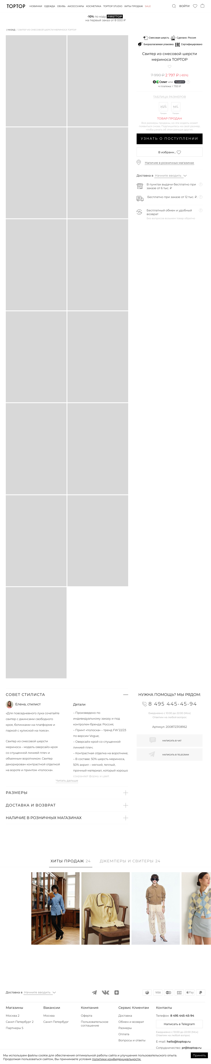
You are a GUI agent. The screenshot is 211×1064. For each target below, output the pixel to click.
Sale (148, 6)
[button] (67, 694)
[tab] (71, 863)
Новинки (35, 6)
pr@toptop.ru (192, 1048)
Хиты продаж (133, 6)
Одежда (49, 6)
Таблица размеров (169, 97)
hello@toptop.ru (179, 1041)
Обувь (61, 6)
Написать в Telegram (179, 1024)
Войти (184, 6)
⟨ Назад (10, 29)
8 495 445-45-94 (182, 1015)
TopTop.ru (16, 6)
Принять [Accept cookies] (199, 1055)
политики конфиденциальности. (116, 1059)
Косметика (93, 6)
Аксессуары (76, 6)
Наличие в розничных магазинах (169, 163)
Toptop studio (112, 6)
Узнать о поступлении (169, 139)
